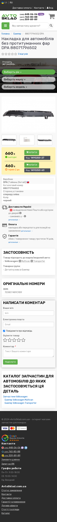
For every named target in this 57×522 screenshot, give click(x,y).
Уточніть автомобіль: (8, 63)
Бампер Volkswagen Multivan (19, 400)
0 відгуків (23, 54)
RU (11, 2)
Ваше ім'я (8, 308)
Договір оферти (10, 505)
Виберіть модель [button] (15, 86)
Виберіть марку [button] (14, 79)
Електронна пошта (13, 319)
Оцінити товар (11, 335)
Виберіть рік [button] (12, 71)
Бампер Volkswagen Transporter (20, 403)
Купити (31, 152)
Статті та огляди (10, 509)
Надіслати (10, 362)
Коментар (9, 346)
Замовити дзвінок (11, 459)
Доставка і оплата (21, 8)
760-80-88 (28, 17)
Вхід (50, 8)
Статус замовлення (12, 490)
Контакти (39, 8)
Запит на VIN (8, 464)
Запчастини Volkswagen (15, 396)
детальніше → (14, 220)
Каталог (6, 513)
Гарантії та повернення (13, 502)
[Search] (51, 26)
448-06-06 (29, 14)
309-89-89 (28, 19)
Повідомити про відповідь (17, 331)
